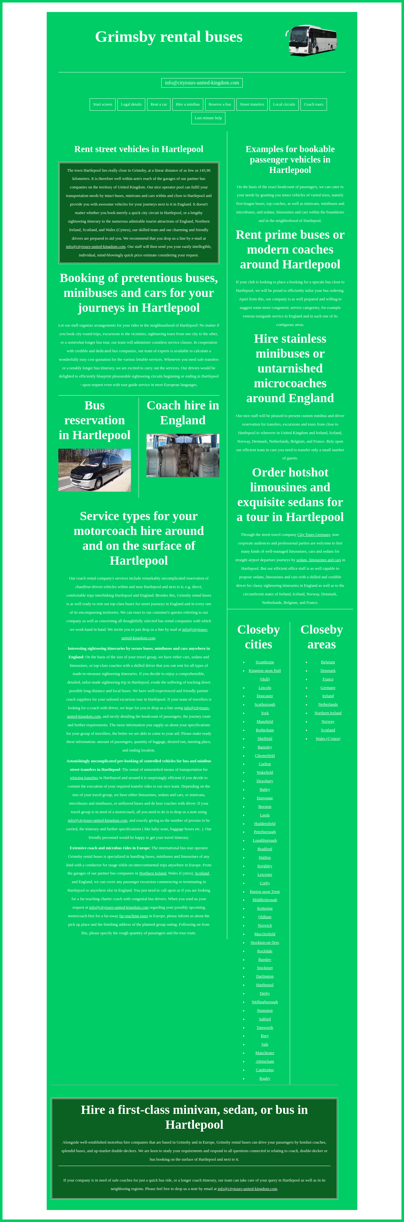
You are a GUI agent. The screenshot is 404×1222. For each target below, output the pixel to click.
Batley (264, 789)
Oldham (264, 917)
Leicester (265, 874)
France (328, 679)
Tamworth (265, 1027)
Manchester (264, 1053)
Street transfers (252, 104)
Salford (265, 1019)
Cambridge (265, 1070)
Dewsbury (265, 781)
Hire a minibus (188, 104)
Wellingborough (265, 1002)
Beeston (264, 806)
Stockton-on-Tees (265, 942)
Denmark (328, 670)
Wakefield (265, 772)
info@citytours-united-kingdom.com (202, 82)
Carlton (265, 764)
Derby (265, 993)
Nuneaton (265, 1010)
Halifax (265, 857)
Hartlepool (265, 985)
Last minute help (208, 118)
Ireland (328, 696)
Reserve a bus (220, 104)
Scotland (202, 873)
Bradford (265, 849)
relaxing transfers (84, 778)
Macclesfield (264, 934)
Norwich (265, 925)
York (265, 713)
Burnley (264, 959)
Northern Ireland (152, 873)
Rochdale (264, 951)
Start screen (102, 104)
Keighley (265, 866)
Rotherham (265, 730)
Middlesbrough (264, 900)
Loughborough (265, 840)
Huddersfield (265, 823)
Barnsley (265, 747)
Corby (265, 883)
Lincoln (264, 687)
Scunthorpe (265, 662)
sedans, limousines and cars (318, 560)
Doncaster (265, 696)
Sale (264, 1044)
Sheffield (265, 738)
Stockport (265, 968)
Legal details (131, 104)
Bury (265, 1036)
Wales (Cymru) (328, 738)
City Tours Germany (313, 534)
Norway (328, 721)
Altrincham (265, 1061)
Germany (328, 687)
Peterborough (265, 832)
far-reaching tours (133, 916)
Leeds (265, 815)
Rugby (264, 1078)
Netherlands (328, 704)
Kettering (264, 908)
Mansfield (265, 721)
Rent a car (159, 104)
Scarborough (264, 704)
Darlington (264, 976)
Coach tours (314, 104)
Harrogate (265, 798)
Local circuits (284, 104)
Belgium (328, 662)
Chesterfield (265, 755)
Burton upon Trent (265, 891)
